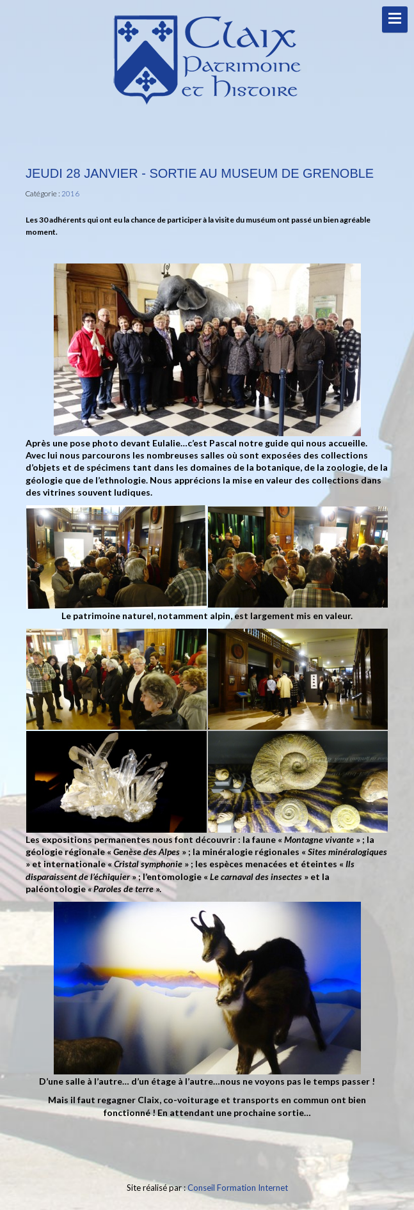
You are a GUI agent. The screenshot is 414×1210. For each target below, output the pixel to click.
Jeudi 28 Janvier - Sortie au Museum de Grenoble (200, 173)
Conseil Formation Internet (237, 1187)
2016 (70, 193)
